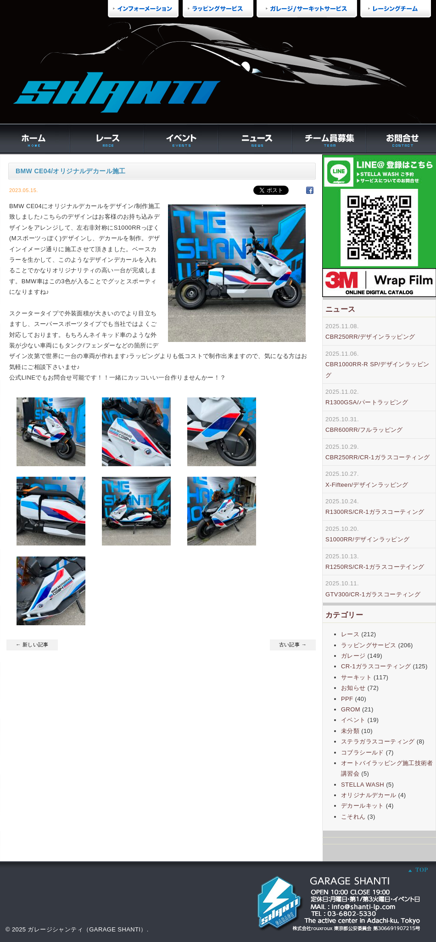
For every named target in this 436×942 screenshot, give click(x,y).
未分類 (350, 730)
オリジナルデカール (369, 795)
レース (350, 634)
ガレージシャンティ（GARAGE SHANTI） (87, 929)
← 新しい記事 (32, 644)
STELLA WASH (362, 784)
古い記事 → (293, 644)
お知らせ (353, 687)
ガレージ (353, 655)
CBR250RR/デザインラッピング (370, 336)
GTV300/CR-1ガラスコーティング (372, 594)
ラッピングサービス (369, 645)
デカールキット (362, 805)
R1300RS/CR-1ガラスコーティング (375, 511)
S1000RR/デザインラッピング (367, 539)
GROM (350, 709)
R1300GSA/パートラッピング (366, 402)
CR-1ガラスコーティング (376, 666)
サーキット (356, 677)
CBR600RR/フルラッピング (364, 429)
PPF (347, 698)
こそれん (353, 816)
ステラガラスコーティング (378, 741)
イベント (353, 719)
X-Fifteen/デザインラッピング (366, 484)
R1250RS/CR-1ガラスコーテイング (375, 566)
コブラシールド (362, 752)
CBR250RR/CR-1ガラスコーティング (377, 457)
